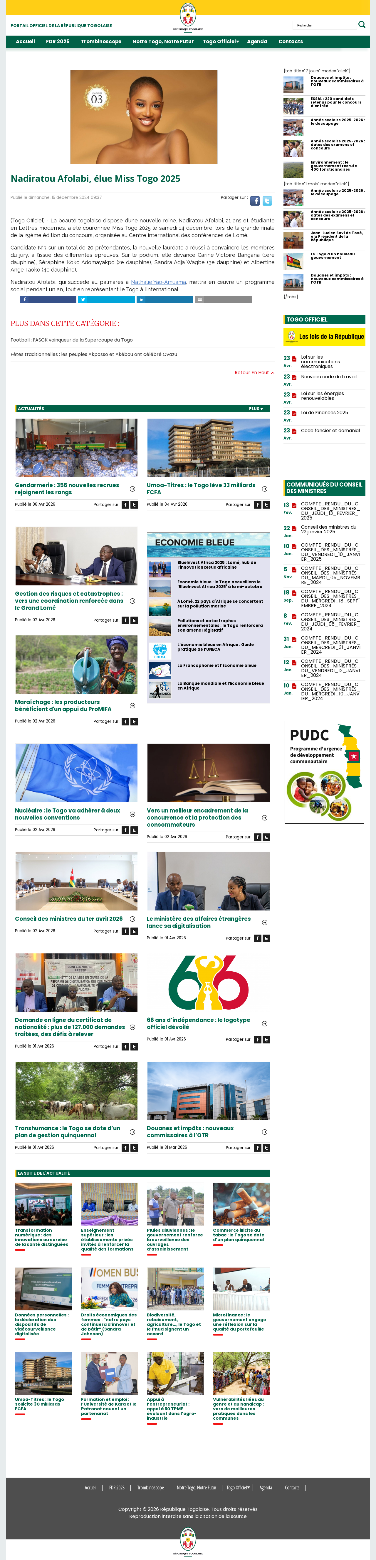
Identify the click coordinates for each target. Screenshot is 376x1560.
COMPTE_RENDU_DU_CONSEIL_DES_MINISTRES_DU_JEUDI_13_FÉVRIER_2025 (330, 511)
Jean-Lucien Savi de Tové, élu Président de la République (337, 236)
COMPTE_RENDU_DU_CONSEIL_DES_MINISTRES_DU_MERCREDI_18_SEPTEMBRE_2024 (330, 598)
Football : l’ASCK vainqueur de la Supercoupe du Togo (72, 340)
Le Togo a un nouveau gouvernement (333, 255)
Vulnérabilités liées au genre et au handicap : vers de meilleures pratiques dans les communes (238, 1409)
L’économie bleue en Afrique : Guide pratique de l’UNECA (215, 647)
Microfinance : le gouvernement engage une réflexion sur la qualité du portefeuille (239, 1322)
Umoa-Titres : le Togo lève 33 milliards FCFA (201, 489)
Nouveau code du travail (329, 376)
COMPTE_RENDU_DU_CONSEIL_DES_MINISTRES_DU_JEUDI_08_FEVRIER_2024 (330, 621)
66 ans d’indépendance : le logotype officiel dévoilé (198, 1024)
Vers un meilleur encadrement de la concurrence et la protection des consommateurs (197, 817)
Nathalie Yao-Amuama (158, 282)
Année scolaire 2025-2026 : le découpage (338, 121)
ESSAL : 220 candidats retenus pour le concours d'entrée (336, 102)
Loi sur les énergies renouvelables (322, 396)
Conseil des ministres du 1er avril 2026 (69, 919)
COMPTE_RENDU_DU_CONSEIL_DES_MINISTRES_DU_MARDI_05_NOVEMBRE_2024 (330, 575)
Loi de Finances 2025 (324, 412)
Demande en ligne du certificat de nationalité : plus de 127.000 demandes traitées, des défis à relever (70, 1027)
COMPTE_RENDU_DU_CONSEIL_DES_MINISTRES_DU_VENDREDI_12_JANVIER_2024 (330, 668)
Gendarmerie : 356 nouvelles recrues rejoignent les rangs (67, 489)
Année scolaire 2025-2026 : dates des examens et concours (338, 144)
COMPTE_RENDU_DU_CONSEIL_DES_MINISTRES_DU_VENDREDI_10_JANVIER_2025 (330, 552)
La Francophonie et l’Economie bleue (216, 665)
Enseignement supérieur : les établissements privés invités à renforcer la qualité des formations (107, 1239)
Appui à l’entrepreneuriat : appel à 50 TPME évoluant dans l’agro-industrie (172, 1409)
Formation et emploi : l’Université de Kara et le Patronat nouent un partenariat (109, 1406)
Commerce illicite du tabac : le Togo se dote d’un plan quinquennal (238, 1235)
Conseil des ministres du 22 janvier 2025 (328, 529)
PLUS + (256, 409)
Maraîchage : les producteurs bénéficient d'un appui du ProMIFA (63, 706)
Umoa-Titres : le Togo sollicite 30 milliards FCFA (39, 1404)
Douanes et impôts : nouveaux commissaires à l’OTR (190, 1132)
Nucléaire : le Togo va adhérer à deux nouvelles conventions (67, 814)
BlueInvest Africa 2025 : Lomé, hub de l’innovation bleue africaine (216, 565)
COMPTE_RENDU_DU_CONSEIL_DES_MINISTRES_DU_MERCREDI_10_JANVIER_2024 (330, 691)
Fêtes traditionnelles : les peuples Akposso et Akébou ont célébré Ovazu (94, 354)
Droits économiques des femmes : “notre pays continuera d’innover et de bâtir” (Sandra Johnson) (109, 1324)
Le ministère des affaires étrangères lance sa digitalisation (199, 922)
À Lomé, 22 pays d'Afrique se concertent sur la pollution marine (220, 604)
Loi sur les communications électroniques (320, 362)
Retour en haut (255, 372)
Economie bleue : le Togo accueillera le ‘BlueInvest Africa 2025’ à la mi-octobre (219, 584)
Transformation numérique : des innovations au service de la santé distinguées (41, 1237)
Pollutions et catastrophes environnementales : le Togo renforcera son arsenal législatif (220, 626)
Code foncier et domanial (330, 430)
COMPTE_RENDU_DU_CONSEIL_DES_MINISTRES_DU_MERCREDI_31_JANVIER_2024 (330, 645)
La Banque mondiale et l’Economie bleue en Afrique (220, 686)
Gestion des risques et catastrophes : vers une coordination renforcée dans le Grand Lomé (69, 601)
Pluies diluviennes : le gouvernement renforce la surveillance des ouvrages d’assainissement (175, 1239)
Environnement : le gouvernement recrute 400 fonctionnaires (334, 166)
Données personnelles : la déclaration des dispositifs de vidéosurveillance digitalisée (42, 1324)
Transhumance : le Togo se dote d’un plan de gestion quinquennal (67, 1132)
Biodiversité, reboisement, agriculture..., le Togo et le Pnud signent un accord (174, 1324)
